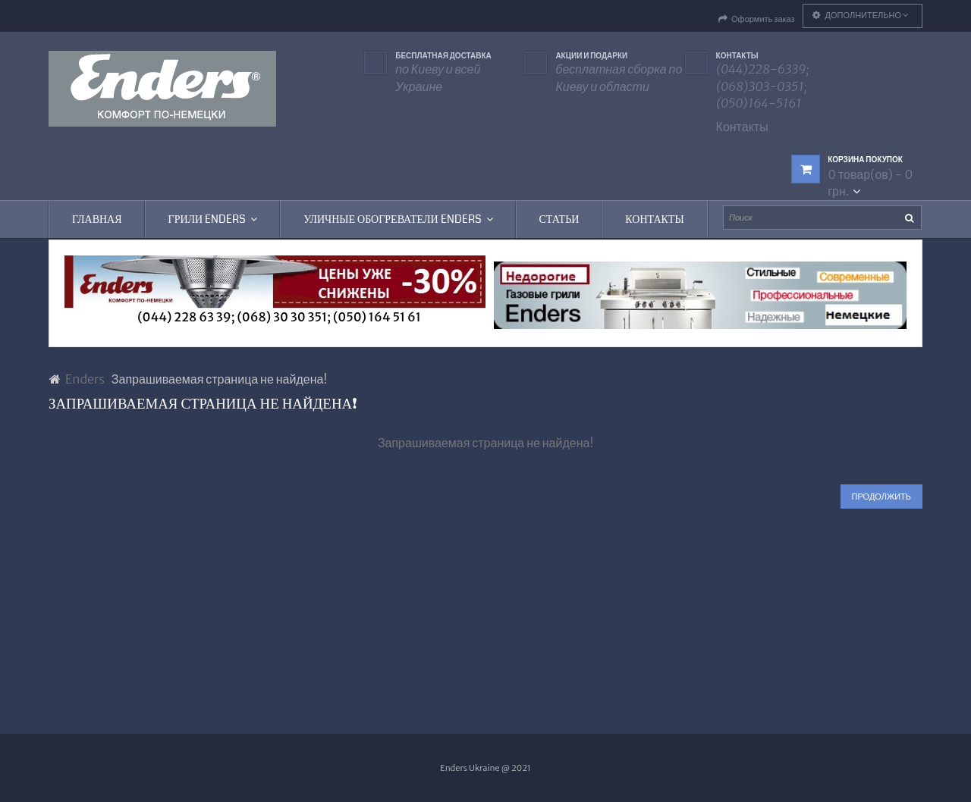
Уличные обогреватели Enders (397, 219)
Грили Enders (213, 219)
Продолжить (881, 496)
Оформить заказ (756, 19)
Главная (97, 219)
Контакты (742, 126)
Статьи (559, 219)
